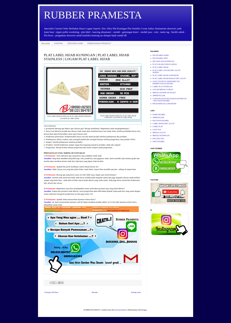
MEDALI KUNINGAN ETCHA (164, 93)
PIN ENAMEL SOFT (160, 58)
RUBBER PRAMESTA (93, 15)
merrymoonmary (121, 310)
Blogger (144, 310)
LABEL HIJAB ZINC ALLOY (164, 124)
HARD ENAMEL (159, 115)
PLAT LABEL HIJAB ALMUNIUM (166, 75)
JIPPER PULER (158, 117)
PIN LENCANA (158, 139)
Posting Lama (136, 292)
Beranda (46, 43)
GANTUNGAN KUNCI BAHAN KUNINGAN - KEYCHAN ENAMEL (170, 100)
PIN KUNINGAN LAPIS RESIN (164, 104)
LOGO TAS (157, 130)
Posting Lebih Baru (51, 292)
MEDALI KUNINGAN (161, 135)
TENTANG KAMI (75, 43)
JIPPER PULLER (159, 95)
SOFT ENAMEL (159, 141)
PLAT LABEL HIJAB (160, 67)
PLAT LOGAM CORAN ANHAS (165, 64)
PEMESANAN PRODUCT (99, 43)
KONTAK (58, 43)
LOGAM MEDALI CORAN (163, 89)
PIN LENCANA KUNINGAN (163, 61)
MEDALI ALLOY (159, 132)
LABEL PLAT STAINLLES (163, 87)
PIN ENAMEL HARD (161, 55)
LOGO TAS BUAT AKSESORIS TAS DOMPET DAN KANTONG (166, 82)
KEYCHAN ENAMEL (161, 121)
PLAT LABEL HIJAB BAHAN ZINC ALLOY (169, 78)
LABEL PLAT (158, 126)
